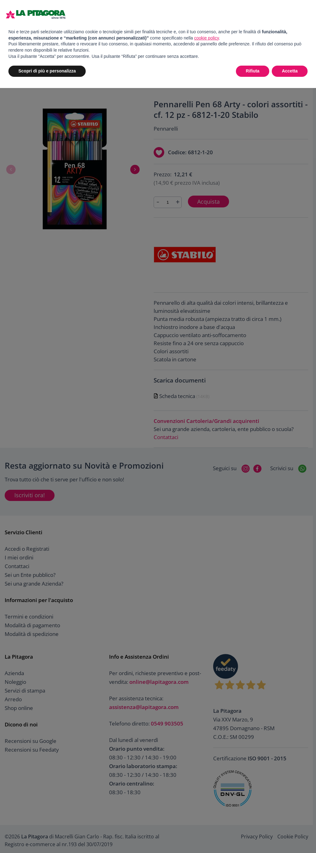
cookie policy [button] (206, 37)
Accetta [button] (290, 70)
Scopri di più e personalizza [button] (47, 70)
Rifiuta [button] (253, 70)
